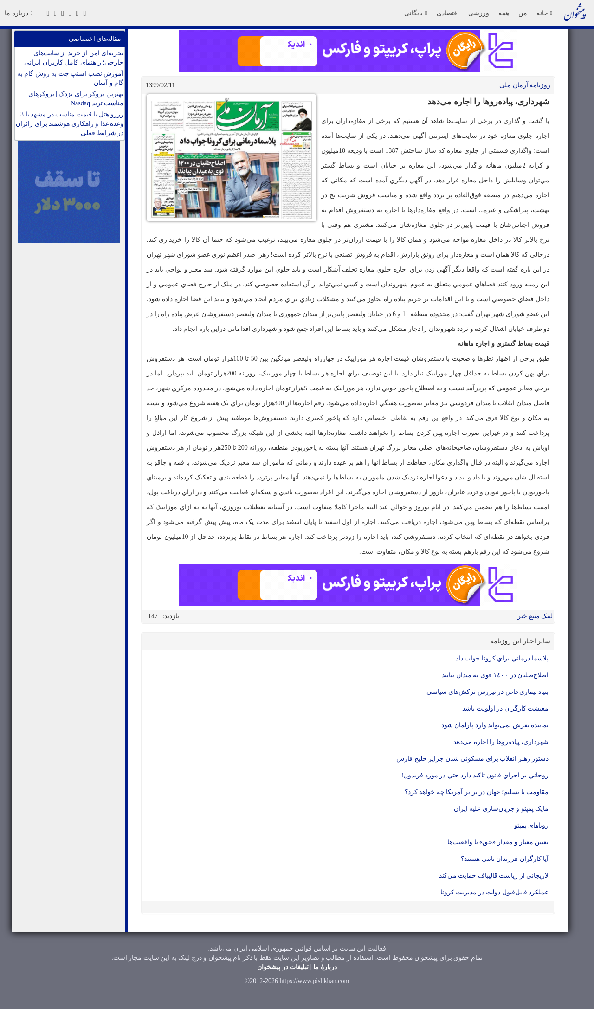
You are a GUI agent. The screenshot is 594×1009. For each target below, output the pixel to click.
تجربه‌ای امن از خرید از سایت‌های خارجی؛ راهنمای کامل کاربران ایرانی (73, 58)
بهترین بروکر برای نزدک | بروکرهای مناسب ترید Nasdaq (75, 99)
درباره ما (18, 13)
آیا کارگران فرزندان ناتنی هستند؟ (505, 858)
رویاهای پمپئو (531, 825)
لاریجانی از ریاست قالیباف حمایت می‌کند (494, 875)
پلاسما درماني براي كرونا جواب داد (502, 658)
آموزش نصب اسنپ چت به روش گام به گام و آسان (70, 78)
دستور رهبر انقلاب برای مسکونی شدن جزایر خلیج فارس (472, 758)
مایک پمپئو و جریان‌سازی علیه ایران (501, 808)
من (522, 13)
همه (503, 13)
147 (153, 616)
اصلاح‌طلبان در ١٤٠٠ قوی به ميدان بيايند (495, 675)
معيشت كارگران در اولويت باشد (505, 708)
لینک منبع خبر (535, 616)
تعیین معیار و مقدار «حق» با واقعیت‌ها (498, 842)
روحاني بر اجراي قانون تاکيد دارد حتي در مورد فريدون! (475, 775)
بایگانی (415, 13)
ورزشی (478, 13)
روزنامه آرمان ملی (524, 85)
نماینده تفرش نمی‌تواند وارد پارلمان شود (495, 725)
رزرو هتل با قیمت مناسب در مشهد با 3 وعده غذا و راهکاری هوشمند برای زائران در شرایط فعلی (69, 123)
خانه (544, 13)
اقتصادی (448, 13)
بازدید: (170, 616)
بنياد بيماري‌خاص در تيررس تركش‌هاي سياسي (487, 691)
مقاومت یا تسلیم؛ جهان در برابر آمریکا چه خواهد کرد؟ (477, 792)
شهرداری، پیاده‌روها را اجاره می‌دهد (501, 741)
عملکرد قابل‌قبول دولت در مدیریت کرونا (494, 892)
